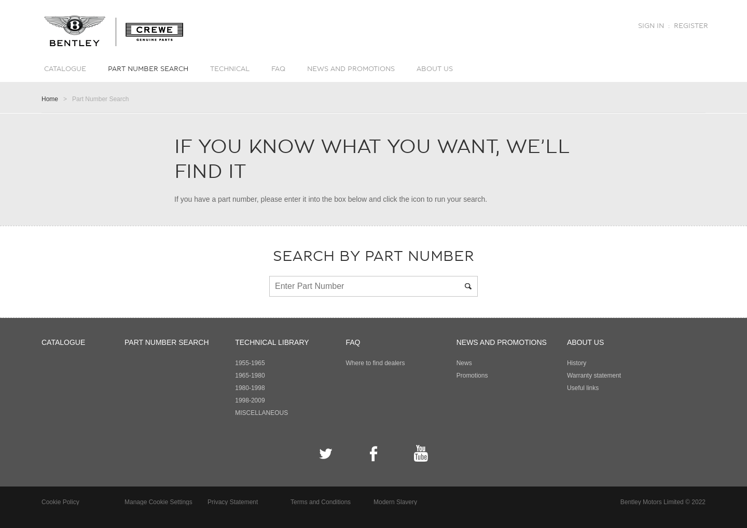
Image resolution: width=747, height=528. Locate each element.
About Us (435, 69)
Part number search (148, 69)
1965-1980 (250, 375)
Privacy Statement (233, 502)
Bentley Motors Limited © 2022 (663, 502)
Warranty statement (594, 375)
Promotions (472, 375)
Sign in (651, 26)
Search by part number (373, 256)
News (464, 363)
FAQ (278, 69)
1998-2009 (250, 400)
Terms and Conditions (320, 502)
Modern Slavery (395, 502)
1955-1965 (250, 363)
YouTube (421, 453)
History (576, 363)
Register (691, 26)
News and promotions (351, 69)
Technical (230, 69)
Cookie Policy (60, 502)
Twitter (326, 453)
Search (470, 286)
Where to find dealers (375, 363)
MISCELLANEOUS (261, 412)
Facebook (373, 453)
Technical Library (272, 342)
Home (50, 99)
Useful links (583, 388)
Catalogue (65, 69)
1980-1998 (250, 388)
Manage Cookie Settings (158, 502)
